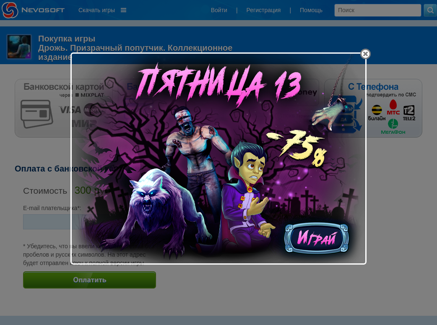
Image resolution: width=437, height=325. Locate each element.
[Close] (365, 54)
